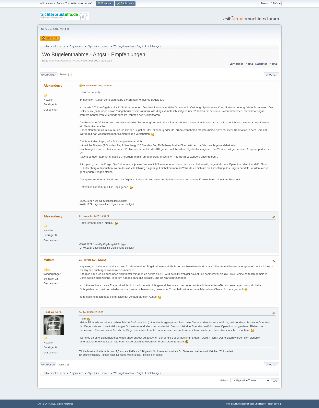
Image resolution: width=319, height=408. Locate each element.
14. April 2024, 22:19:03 (91, 312)
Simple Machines (65, 404)
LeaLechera (53, 312)
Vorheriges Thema (241, 63)
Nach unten (48, 74)
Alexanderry (53, 85)
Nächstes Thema (266, 63)
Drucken (271, 74)
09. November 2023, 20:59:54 (97, 85)
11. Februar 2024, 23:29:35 (92, 260)
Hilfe (228, 404)
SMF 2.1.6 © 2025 (46, 404)
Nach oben (48, 364)
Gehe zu (224, 380)
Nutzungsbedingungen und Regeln (249, 404)
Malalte (49, 260)
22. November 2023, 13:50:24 (94, 216)
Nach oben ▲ (275, 404)
